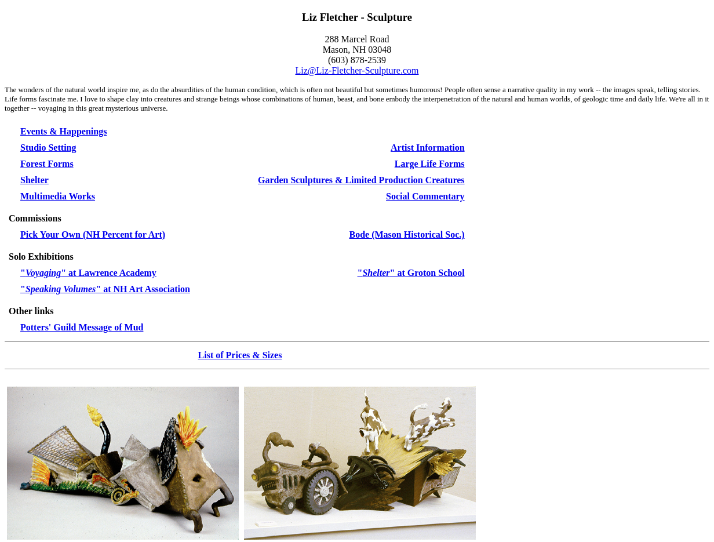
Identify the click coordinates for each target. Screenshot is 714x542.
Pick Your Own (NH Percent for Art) (92, 234)
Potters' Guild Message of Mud (81, 327)
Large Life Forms (430, 164)
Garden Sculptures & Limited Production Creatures (361, 180)
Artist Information (428, 147)
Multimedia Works (57, 196)
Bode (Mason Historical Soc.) (407, 234)
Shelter (34, 180)
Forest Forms (47, 164)
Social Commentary (425, 196)
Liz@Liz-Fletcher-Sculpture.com (357, 70)
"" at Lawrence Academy (88, 273)
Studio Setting (48, 147)
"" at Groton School (411, 273)
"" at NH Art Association (105, 289)
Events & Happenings (63, 131)
